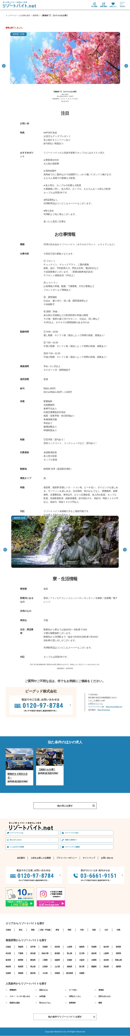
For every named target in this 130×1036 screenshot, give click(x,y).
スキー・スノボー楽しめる (20, 996)
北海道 (8, 930)
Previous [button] (4, 66)
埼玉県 (8, 953)
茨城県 (93, 947)
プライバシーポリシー (66, 858)
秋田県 (57, 947)
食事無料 (72, 1003)
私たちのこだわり (16, 840)
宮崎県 (57, 973)
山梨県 (106, 953)
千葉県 (20, 953)
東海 (57, 930)
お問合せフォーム (95, 704)
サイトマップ (89, 858)
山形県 (69, 947)
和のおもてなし (45, 1003)
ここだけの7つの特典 (17, 847)
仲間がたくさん (75, 996)
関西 (69, 930)
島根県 (20, 967)
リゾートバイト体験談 (72, 847)
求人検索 (94, 4)
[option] (65, 58)
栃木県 (106, 947)
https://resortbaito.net (114, 707)
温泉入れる (43, 990)
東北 (20, 930)
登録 (103, 5)
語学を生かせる (104, 996)
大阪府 (81, 960)
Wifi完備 (42, 996)
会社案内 (21, 858)
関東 (32, 930)
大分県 (44, 973)
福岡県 (118, 967)
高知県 (106, 967)
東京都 (32, 953)
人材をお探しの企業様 (41, 858)
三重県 (44, 960)
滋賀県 (57, 960)
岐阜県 (8, 960)
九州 (106, 930)
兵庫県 (93, 960)
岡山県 (32, 967)
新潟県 (57, 953)
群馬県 (118, 947)
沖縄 (118, 930)
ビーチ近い (73, 990)
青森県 (20, 947)
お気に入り (113, 4)
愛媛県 (93, 967)
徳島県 (69, 967)
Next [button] (126, 66)
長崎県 (20, 973)
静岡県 (35, 15)
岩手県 (32, 947)
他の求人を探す (65, 805)
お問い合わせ (107, 858)
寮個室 (101, 990)
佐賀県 (8, 973)
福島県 (81, 947)
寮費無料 (13, 990)
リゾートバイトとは (16, 833)
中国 (81, 930)
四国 (94, 930)
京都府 (69, 960)
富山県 (69, 953)
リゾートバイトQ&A (72, 833)
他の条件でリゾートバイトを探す (71, 1017)
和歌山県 (118, 960)
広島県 (44, 967)
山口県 (57, 967)
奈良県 (106, 960)
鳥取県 (8, 967)
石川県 (81, 953)
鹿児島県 (69, 973)
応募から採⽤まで (71, 840)
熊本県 (32, 973)
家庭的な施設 (15, 1003)
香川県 (81, 967)
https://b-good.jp (103, 710)
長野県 (118, 953)
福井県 (93, 953)
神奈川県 (45, 953)
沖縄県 (81, 973)
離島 (100, 1003)
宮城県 (44, 947)
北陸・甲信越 (45, 930)
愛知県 (32, 960)
